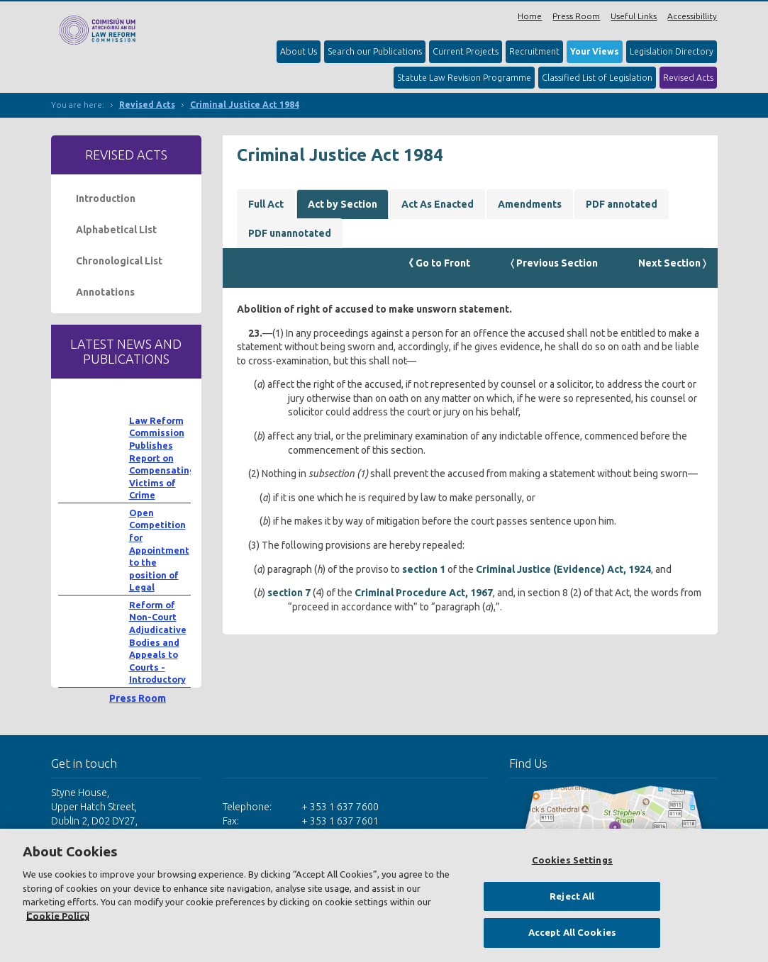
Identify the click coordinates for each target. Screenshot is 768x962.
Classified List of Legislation (597, 77)
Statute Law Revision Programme (464, 77)
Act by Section (342, 204)
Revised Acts (688, 77)
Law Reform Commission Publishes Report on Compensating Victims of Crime (162, 457)
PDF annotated (621, 204)
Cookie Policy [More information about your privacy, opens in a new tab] (57, 916)
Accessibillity (692, 16)
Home (530, 16)
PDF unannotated (289, 233)
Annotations (105, 292)
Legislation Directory (671, 51)
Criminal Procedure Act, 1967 (424, 592)
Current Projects (466, 51)
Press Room (576, 16)
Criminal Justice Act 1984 (244, 104)
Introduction (105, 198)
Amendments (530, 204)
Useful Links (634, 16)
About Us (298, 51)
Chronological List (119, 261)
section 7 (289, 592)
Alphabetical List (116, 229)
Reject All (572, 896)
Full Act (266, 204)
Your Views (594, 51)
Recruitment (534, 51)
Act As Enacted (437, 204)
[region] (384, 895)
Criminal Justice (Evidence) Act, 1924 (563, 569)
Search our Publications (375, 51)
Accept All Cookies (572, 932)
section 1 (423, 569)
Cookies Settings (572, 860)
